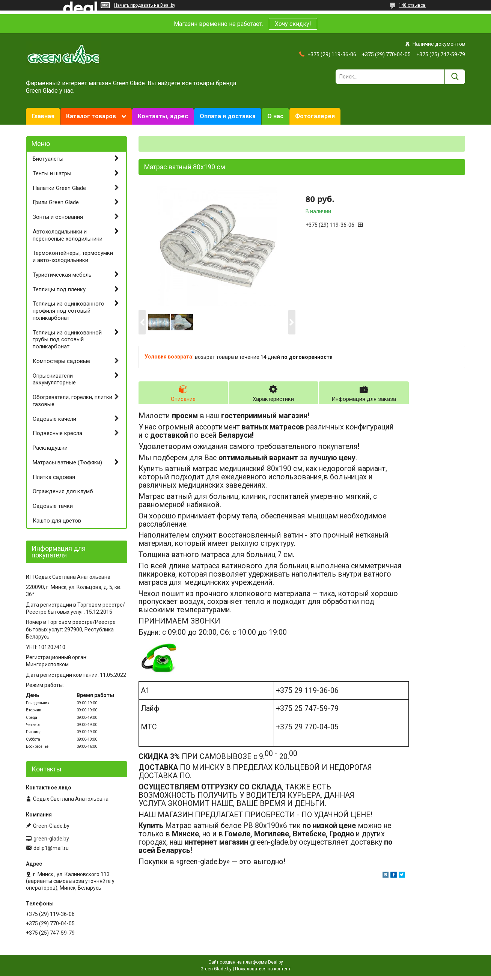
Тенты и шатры (52, 173)
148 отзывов (412, 5)
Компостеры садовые (61, 361)
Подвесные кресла (57, 433)
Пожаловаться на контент (263, 968)
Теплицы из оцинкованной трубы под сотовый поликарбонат (67, 339)
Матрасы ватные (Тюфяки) (67, 462)
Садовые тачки (53, 506)
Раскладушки (50, 447)
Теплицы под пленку (59, 289)
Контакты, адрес (163, 116)
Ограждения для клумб (63, 491)
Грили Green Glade (56, 202)
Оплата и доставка (228, 116)
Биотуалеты (48, 158)
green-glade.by (51, 839)
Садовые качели (54, 419)
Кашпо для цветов (57, 520)
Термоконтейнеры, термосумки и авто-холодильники (73, 257)
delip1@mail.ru (51, 848)
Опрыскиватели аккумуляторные (54, 379)
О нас (275, 116)
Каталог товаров (91, 116)
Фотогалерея (315, 116)
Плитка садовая (54, 477)
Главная (43, 116)
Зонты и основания (58, 217)
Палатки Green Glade (59, 188)
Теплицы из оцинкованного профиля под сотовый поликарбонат (68, 310)
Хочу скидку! (293, 23)
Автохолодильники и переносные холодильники (67, 235)
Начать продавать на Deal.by (144, 5)
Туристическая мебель (62, 274)
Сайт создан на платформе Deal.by (245, 962)
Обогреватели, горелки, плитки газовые (72, 401)
